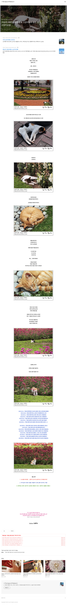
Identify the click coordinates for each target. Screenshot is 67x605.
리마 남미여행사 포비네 (9, 40)
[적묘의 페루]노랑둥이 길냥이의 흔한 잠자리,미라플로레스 (11, 537)
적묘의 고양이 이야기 (10, 535)
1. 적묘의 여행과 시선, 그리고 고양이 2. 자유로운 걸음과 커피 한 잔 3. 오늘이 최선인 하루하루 (22, 585)
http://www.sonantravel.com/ (9, 47)
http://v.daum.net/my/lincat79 (33, 517)
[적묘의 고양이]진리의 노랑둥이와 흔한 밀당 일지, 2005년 (11, 539)
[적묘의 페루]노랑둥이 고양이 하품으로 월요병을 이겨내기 (11, 543)
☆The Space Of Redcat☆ (8, 1)
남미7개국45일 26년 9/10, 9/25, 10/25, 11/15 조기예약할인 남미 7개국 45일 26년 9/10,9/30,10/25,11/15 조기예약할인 (29, 51)
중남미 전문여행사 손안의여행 (10, 49)
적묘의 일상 (4, 535)
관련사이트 (3, 597)
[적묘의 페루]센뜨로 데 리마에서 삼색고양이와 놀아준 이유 (11, 540)
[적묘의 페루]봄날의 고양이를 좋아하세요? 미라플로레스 (11, 545)
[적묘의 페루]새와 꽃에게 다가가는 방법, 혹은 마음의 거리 (11, 542)
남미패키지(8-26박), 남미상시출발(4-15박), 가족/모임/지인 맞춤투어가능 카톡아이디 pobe (23, 41)
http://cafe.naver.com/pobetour (10, 37)
